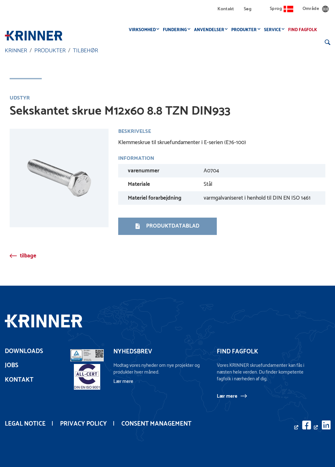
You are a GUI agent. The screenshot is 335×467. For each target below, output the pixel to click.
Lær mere (227, 396)
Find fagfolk (304, 30)
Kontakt (225, 9)
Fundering (177, 30)
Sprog (281, 9)
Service (274, 30)
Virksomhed (143, 30)
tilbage (28, 255)
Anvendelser (211, 30)
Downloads (24, 351)
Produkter (246, 30)
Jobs (11, 365)
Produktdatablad (167, 225)
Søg (247, 9)
